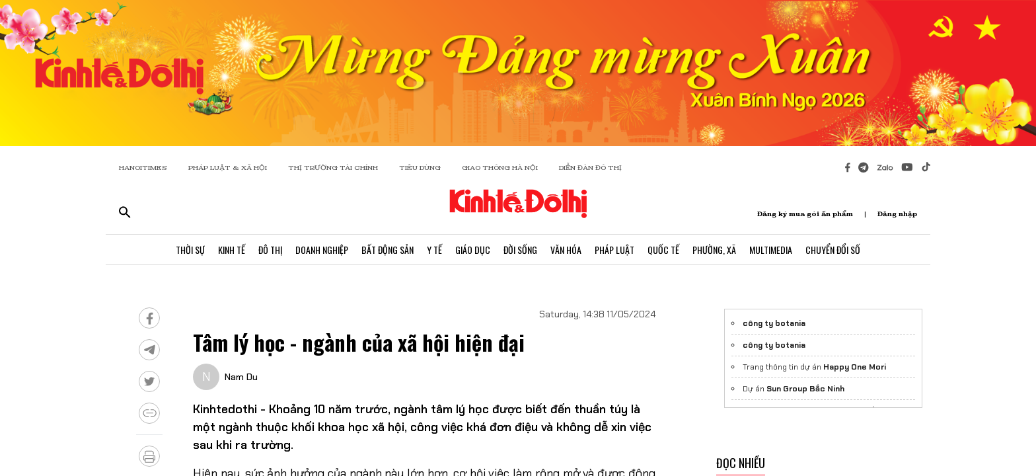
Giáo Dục (472, 250)
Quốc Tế (663, 250)
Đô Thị (270, 250)
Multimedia (770, 250)
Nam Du (241, 377)
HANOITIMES (143, 167)
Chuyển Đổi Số (832, 250)
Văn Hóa (565, 250)
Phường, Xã (714, 250)
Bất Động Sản (387, 250)
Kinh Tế (231, 250)
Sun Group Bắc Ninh (805, 388)
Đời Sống (520, 250)
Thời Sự (190, 250)
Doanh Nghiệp (321, 250)
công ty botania (774, 323)
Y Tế (434, 250)
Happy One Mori (854, 367)
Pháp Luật (614, 250)
